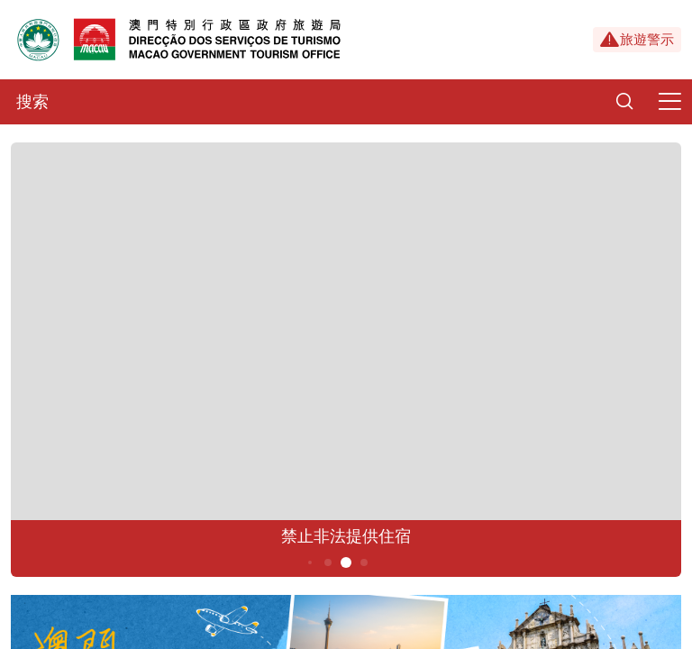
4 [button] (328, 562)
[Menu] (669, 101)
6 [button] (364, 562)
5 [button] (346, 562)
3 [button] (310, 562)
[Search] (624, 101)
